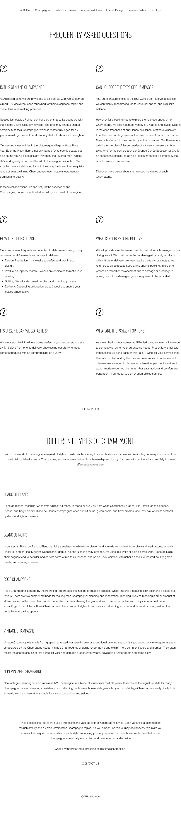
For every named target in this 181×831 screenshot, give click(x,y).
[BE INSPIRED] (90, 409)
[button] (90, 763)
